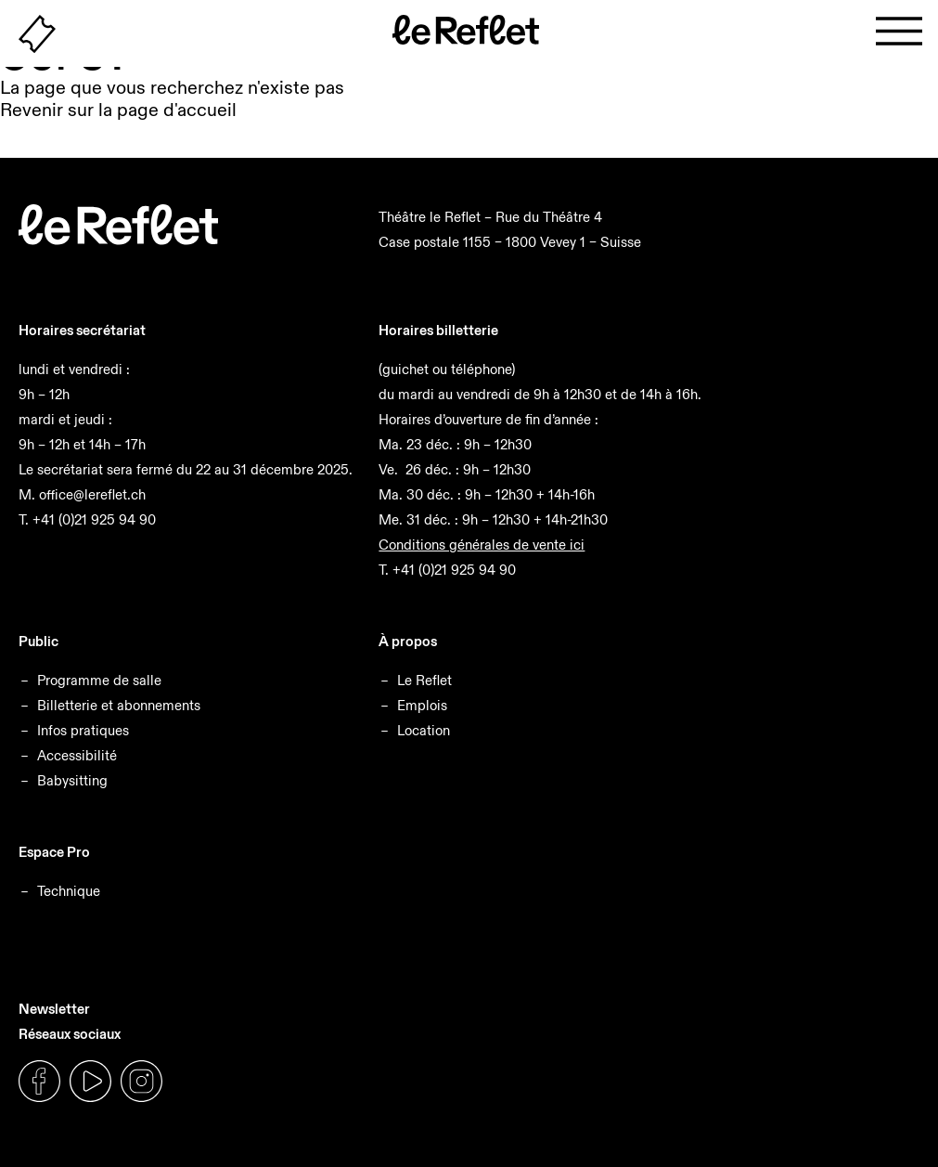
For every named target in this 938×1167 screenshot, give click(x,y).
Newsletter (54, 1009)
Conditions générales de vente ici (482, 544)
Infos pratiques (83, 730)
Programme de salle (99, 680)
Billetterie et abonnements (118, 705)
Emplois (422, 705)
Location (423, 730)
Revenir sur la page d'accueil (118, 109)
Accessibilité (77, 755)
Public (38, 641)
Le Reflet (424, 680)
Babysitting (72, 780)
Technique (68, 891)
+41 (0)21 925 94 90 (94, 519)
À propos (408, 641)
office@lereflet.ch (92, 494)
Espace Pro (54, 852)
